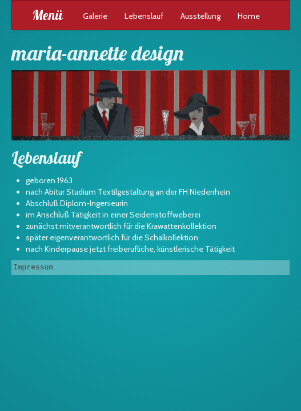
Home (249, 16)
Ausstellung (200, 16)
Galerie (95, 16)
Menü (47, 14)
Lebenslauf (144, 16)
